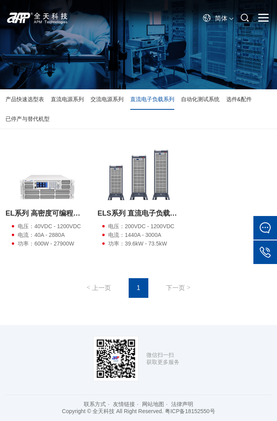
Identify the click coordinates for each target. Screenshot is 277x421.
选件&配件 (239, 99)
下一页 (175, 287)
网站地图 (153, 404)
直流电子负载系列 (152, 99)
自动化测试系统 (200, 99)
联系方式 (95, 404)
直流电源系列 (67, 99)
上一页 (101, 287)
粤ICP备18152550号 (190, 411)
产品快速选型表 (25, 99)
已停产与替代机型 (28, 119)
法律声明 (182, 404)
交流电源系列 (107, 99)
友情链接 (124, 404)
